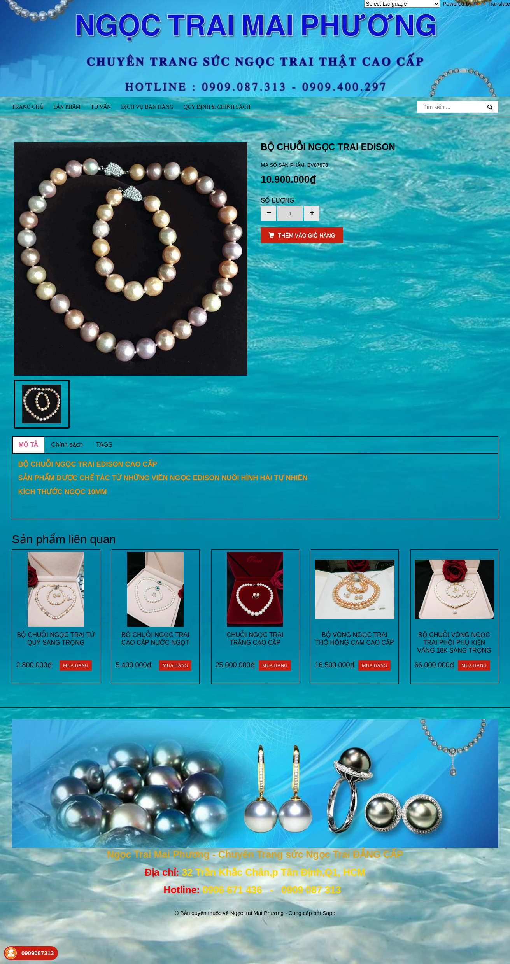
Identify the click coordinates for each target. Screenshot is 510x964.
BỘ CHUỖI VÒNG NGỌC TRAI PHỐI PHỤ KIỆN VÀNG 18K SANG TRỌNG (454, 643)
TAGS (104, 444)
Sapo (328, 913)
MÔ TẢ (28, 444)
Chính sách (67, 444)
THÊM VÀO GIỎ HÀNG (302, 235)
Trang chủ (28, 107)
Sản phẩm (67, 107)
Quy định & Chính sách (217, 107)
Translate (491, 4)
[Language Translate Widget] (402, 4)
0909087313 (37, 953)
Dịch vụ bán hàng (147, 107)
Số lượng (277, 200)
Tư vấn (101, 107)
